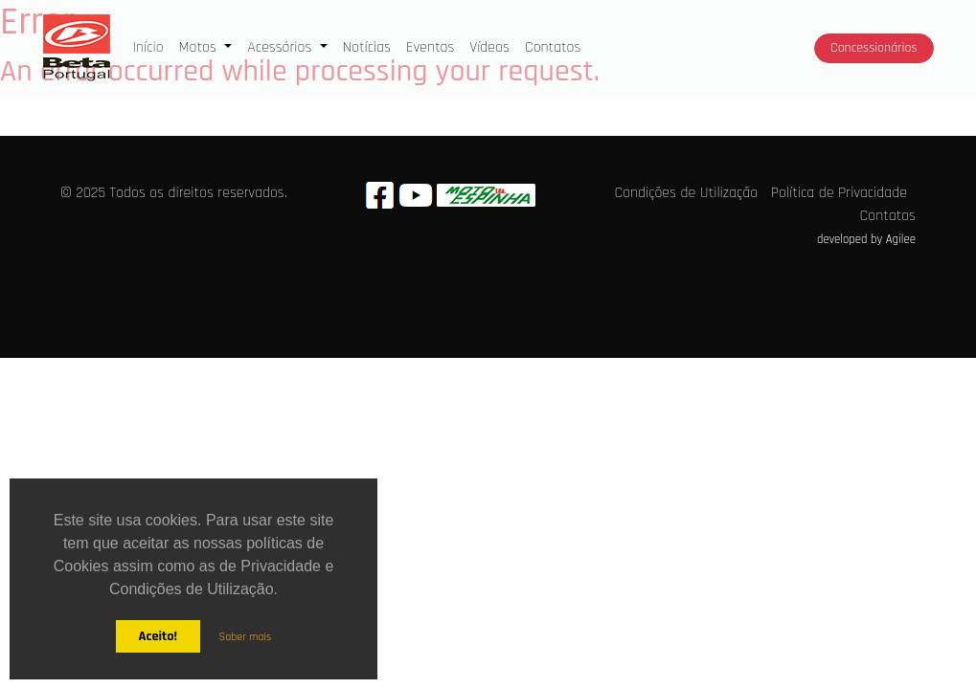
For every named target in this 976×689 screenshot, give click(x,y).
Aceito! (157, 636)
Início (152, 46)
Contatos (552, 47)
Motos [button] (200, 47)
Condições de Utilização (686, 193)
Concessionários (873, 47)
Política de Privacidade (839, 193)
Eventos (430, 47)
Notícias (367, 47)
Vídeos (489, 47)
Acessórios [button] (281, 47)
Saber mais (245, 637)
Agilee (901, 239)
